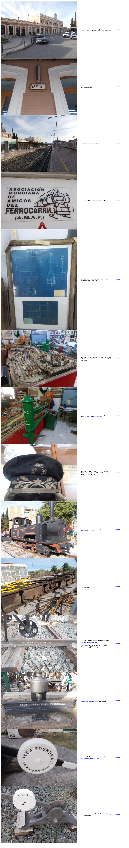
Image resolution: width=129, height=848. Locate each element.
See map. (118, 30)
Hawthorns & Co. (86, 530)
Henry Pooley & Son (96, 416)
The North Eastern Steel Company (91, 642)
